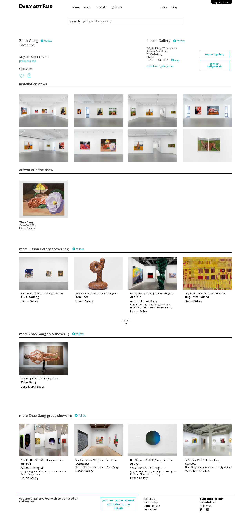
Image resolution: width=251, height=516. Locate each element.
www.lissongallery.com (160, 66)
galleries (117, 7)
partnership (151, 502)
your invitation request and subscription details (118, 504)
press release (27, 61)
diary (174, 7)
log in (221, 2)
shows (76, 7)
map (175, 60)
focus (164, 7)
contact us (150, 509)
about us (149, 499)
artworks (101, 7)
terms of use (152, 506)
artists (87, 7)
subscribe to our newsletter (211, 500)
